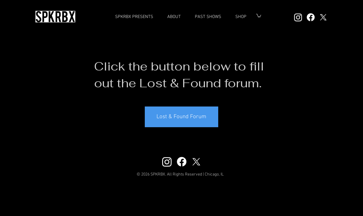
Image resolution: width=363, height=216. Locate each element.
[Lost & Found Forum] (181, 116)
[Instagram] (298, 17)
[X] (323, 17)
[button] (208, 16)
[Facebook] (310, 17)
